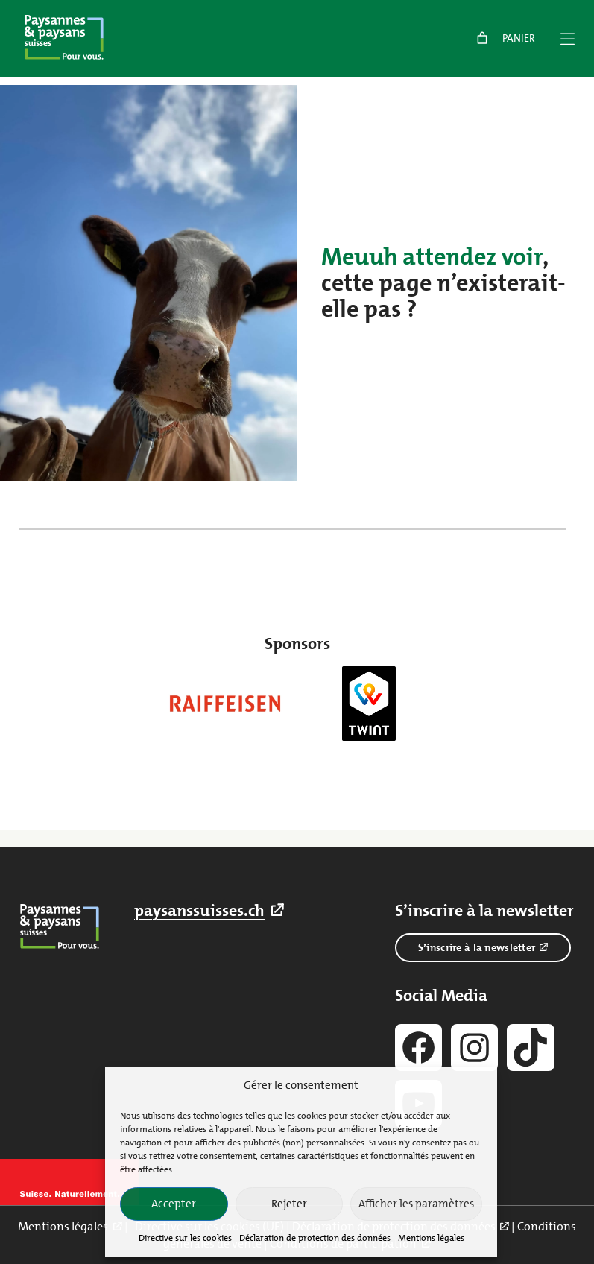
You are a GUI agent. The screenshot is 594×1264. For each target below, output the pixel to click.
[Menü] (567, 39)
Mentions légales (431, 1238)
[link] (504, 38)
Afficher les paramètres (416, 1203)
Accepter (173, 1203)
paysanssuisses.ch (199, 910)
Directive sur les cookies (185, 1238)
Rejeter (289, 1203)
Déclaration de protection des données (315, 1238)
